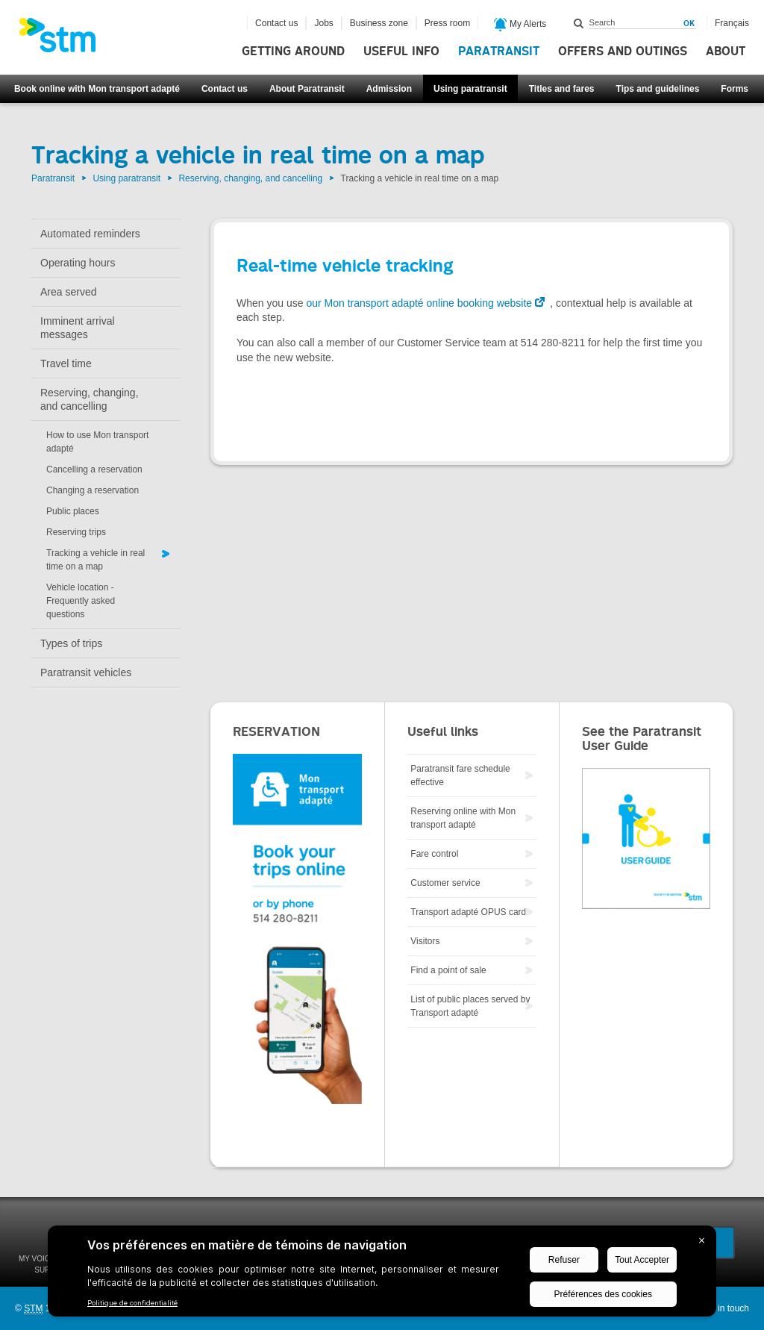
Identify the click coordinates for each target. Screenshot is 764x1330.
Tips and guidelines (658, 89)
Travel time (66, 363)
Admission (389, 89)
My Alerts (520, 24)
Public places (72, 511)
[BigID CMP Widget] (382, 1275)
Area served (68, 292)
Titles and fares (562, 89)
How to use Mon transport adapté (97, 442)
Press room (447, 23)
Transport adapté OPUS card (468, 912)
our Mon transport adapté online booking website (419, 303)
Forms (734, 89)
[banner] (65, 39)
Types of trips (71, 643)
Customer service (445, 883)
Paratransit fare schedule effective (460, 775)
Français (732, 23)
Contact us (224, 89)
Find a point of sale (448, 970)
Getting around (293, 51)
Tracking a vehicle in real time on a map (95, 560)
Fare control (434, 854)
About (725, 51)
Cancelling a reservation (94, 469)
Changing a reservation (92, 490)
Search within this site (579, 23)
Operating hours (77, 263)
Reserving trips (76, 532)
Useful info (401, 51)
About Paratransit (307, 89)
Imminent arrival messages (77, 327)
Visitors (424, 941)
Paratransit (498, 51)
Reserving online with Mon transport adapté (463, 818)
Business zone (379, 23)
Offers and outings (622, 51)
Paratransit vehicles (85, 672)
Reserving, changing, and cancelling (250, 178)
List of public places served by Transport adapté (470, 1006)
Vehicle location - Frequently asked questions (80, 600)
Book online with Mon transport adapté (97, 89)
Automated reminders (90, 234)
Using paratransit (470, 89)
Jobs (323, 23)
